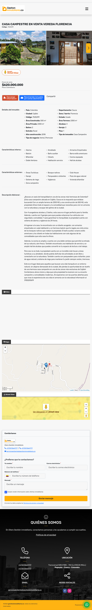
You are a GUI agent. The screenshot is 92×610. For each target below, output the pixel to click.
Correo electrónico (54, 463)
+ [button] (5, 347)
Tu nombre (9, 463)
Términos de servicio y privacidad (33, 503)
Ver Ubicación (39, 412)
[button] (29, 62)
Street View (11, 72)
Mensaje (8, 480)
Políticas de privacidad (46, 535)
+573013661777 (12, 448)
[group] (23, 48)
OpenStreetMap (84, 390)
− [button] (5, 351)
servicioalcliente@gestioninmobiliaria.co (20, 451)
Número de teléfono (12, 472)
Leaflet (72, 390)
